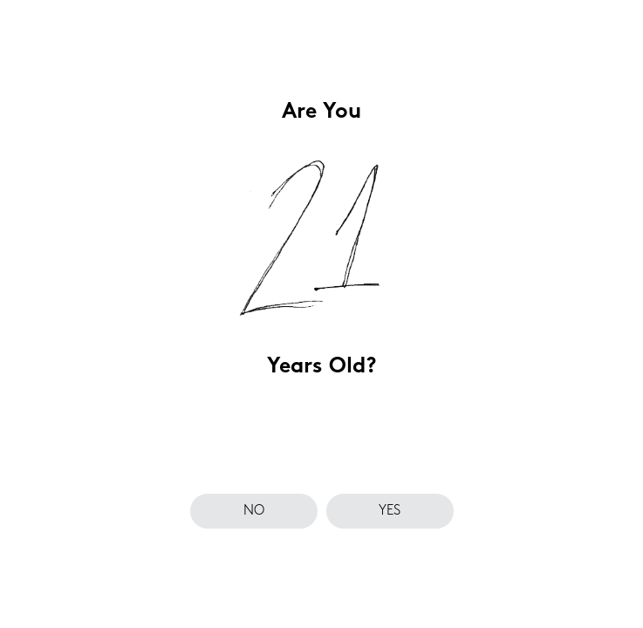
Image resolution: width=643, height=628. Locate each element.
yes (389, 511)
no (253, 511)
